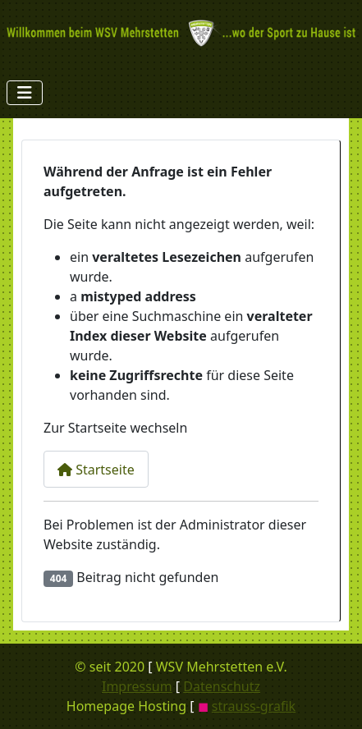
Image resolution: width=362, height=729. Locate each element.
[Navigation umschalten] (25, 92)
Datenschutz (221, 686)
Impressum (137, 686)
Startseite (96, 470)
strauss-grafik (254, 706)
